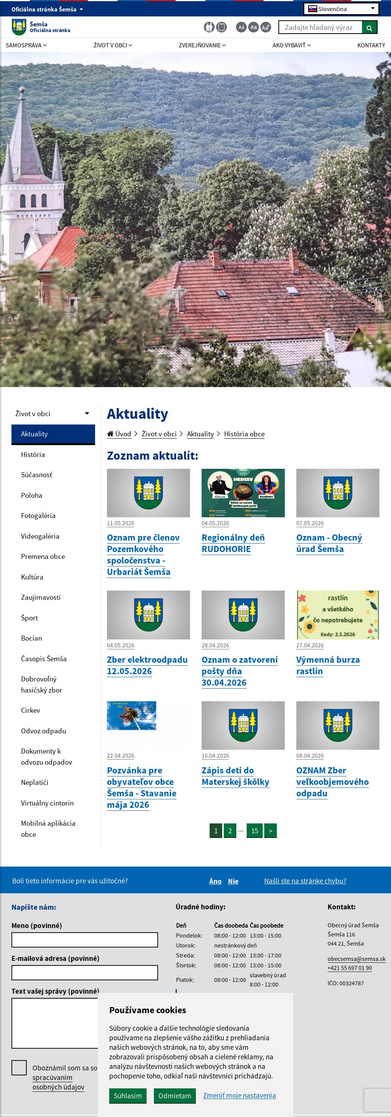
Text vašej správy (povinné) (55, 991)
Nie (234, 881)
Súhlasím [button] (128, 1095)
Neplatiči (34, 782)
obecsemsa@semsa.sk (357, 958)
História (33, 454)
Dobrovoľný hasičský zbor (41, 684)
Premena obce (43, 556)
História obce (244, 433)
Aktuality (34, 433)
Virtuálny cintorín (47, 802)
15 (254, 830)
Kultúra (32, 576)
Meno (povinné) (36, 925)
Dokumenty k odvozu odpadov (46, 756)
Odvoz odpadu (43, 730)
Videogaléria (40, 536)
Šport (29, 617)
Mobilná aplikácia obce (48, 828)
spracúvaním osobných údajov (58, 1082)
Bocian (31, 637)
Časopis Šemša (44, 658)
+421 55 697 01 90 (350, 968)
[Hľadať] (370, 27)
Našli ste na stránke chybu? (305, 880)
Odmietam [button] (174, 1095)
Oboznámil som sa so (64, 1077)
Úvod (119, 433)
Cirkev (30, 710)
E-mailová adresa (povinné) (55, 958)
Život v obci (32, 413)
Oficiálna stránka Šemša (47, 9)
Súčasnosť (36, 474)
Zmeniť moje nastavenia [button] (239, 1095)
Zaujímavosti (41, 597)
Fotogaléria (38, 515)
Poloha (31, 495)
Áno (216, 881)
